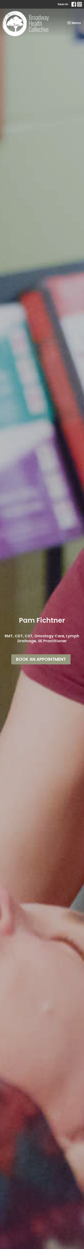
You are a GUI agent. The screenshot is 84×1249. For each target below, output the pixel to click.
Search (63, 4)
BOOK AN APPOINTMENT (41, 659)
